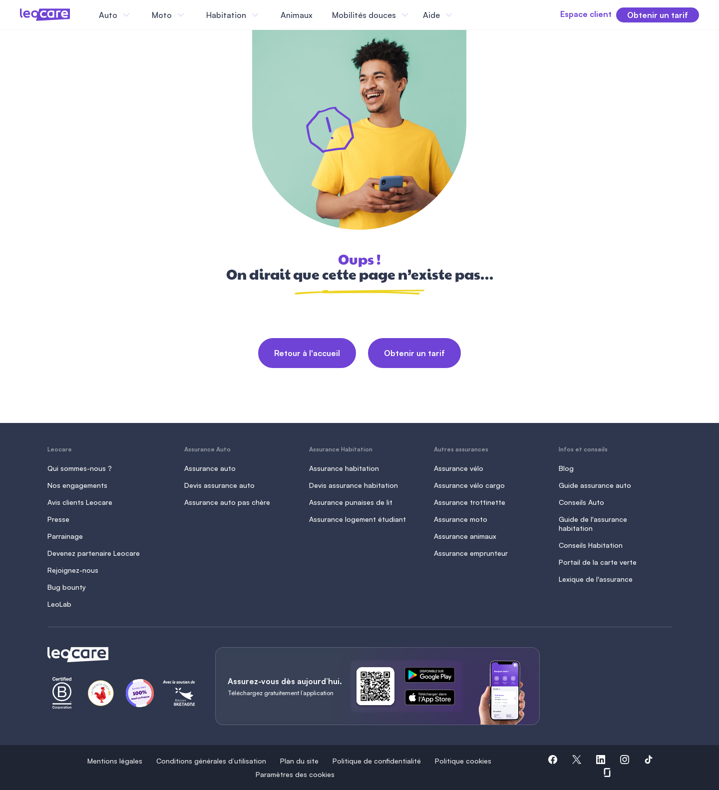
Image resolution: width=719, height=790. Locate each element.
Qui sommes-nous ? (79, 468)
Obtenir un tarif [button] (657, 15)
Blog (566, 468)
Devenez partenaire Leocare (93, 553)
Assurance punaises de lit (350, 502)
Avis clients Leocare (79, 502)
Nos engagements (77, 485)
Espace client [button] (570, 14)
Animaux (297, 15)
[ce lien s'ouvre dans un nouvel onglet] (434, 677)
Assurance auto (210, 468)
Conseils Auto (581, 502)
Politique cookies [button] (463, 761)
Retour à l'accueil (307, 353)
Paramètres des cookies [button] (295, 774)
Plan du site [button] (299, 761)
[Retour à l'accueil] (119, 654)
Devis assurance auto (219, 485)
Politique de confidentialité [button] (377, 761)
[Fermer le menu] (464, 14)
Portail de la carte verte (598, 562)
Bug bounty (66, 587)
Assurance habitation (344, 468)
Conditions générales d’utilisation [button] (211, 761)
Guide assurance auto (595, 485)
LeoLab (59, 604)
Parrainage (65, 536)
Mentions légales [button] (114, 761)
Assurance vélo (458, 468)
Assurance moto (460, 519)
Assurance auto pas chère (227, 502)
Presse (58, 519)
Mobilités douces (364, 15)
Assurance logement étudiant (357, 519)
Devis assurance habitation (353, 485)
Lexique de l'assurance (596, 579)
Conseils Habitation (591, 545)
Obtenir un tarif (414, 353)
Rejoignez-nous (72, 570)
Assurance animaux (465, 536)
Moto (162, 15)
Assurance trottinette (469, 502)
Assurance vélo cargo (469, 485)
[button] (552, 761)
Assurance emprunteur (471, 553)
